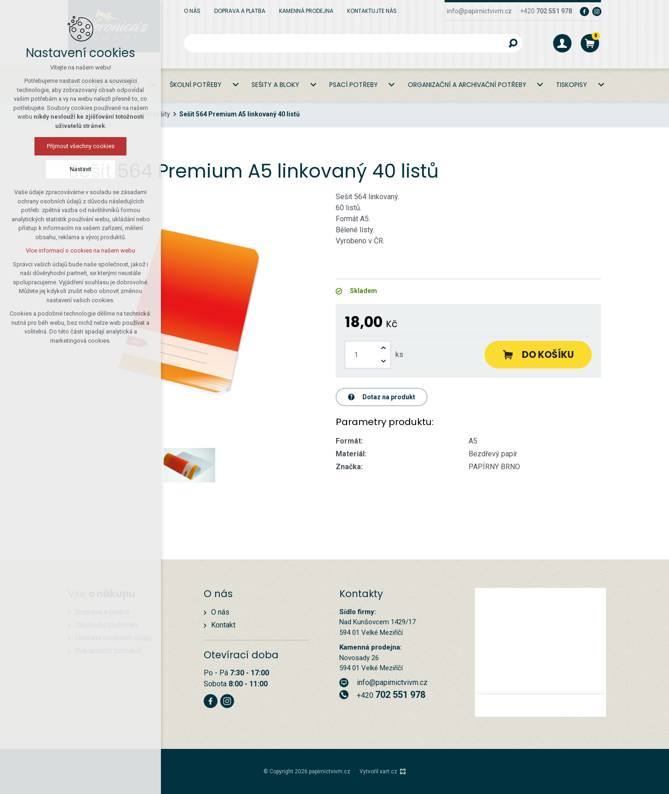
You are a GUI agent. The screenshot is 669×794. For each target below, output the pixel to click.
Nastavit (80, 169)
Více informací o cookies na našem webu (80, 250)
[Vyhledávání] (513, 43)
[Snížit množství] (383, 361)
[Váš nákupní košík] (590, 43)
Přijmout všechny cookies (80, 146)
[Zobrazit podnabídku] (235, 85)
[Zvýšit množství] (383, 348)
